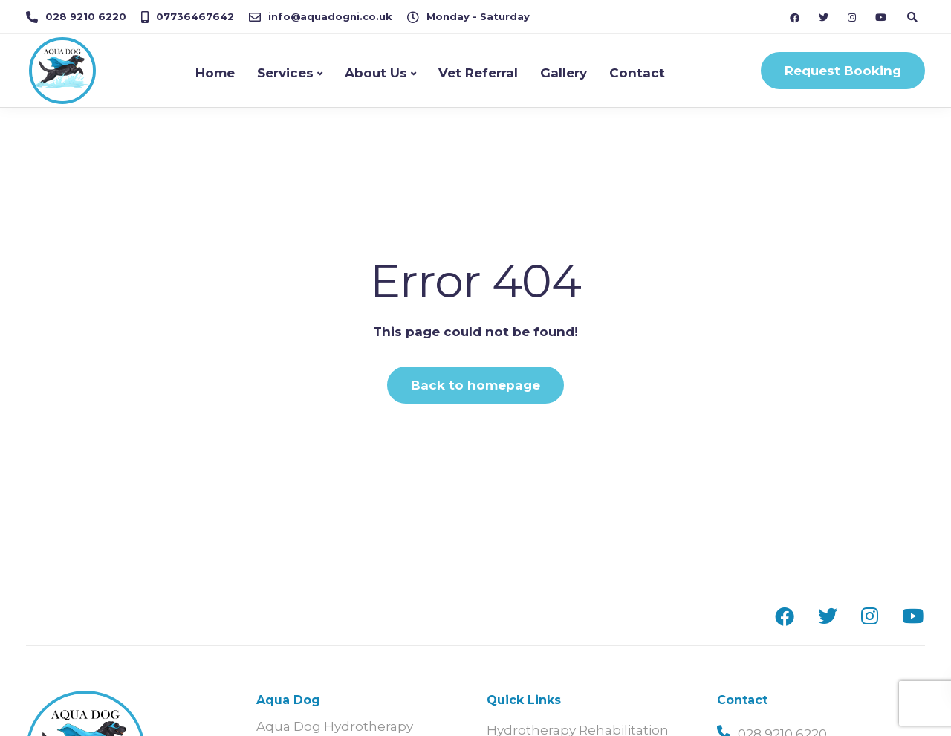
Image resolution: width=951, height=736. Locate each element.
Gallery (563, 72)
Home (215, 72)
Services (285, 72)
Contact (637, 72)
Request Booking (843, 70)
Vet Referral (478, 72)
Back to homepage (475, 385)
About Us (376, 72)
